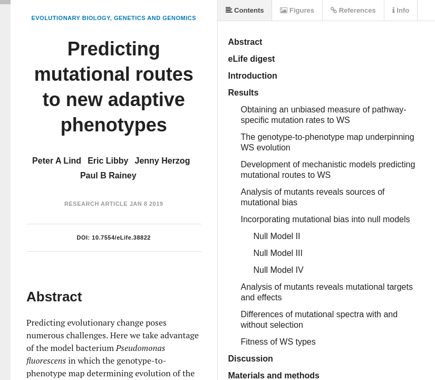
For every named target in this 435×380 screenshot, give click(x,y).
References (353, 10)
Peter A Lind (56, 160)
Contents (245, 10)
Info (400, 10)
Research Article (96, 204)
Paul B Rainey (108, 175)
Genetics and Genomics (155, 18)
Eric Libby (108, 160)
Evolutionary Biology (70, 18)
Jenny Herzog (162, 160)
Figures (297, 10)
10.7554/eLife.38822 (121, 237)
